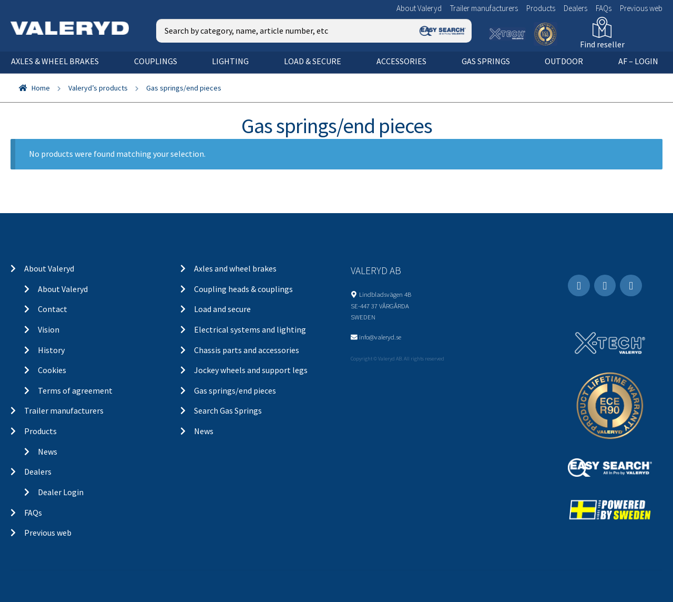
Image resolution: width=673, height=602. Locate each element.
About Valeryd (419, 8)
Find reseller (602, 44)
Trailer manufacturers (484, 8)
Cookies (52, 370)
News (47, 451)
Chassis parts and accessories (246, 350)
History (51, 350)
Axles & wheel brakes (55, 61)
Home (41, 88)
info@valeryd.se (380, 337)
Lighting (230, 61)
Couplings (155, 61)
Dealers (575, 8)
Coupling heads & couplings (243, 289)
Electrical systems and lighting (250, 329)
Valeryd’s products (98, 88)
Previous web (641, 8)
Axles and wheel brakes (235, 268)
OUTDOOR (564, 61)
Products (540, 8)
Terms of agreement (75, 390)
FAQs (603, 8)
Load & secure (312, 61)
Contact (52, 309)
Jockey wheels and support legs (251, 370)
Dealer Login (61, 492)
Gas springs (486, 61)
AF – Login (638, 61)
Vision (48, 329)
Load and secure (222, 309)
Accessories (401, 61)
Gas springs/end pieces (235, 390)
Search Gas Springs (228, 410)
